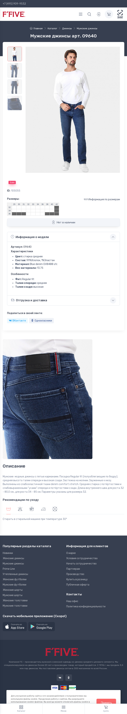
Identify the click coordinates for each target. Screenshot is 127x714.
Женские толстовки (15, 600)
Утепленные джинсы (15, 574)
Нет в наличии (63, 222)
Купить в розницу (77, 579)
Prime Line (9, 568)
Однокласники (41, 320)
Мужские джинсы (13, 563)
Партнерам (73, 568)
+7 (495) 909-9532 (14, 3)
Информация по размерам (102, 199)
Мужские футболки (14, 584)
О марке (71, 553)
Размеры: (13, 198)
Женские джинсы (13, 558)
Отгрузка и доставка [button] (29, 300)
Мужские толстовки (15, 605)
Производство (75, 574)
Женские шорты (13, 590)
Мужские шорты (12, 595)
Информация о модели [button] (30, 237)
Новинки (8, 553)
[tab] (20, 509)
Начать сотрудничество (81, 563)
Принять (106, 702)
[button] (15, 626)
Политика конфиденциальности (85, 606)
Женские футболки (14, 579)
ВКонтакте (17, 320)
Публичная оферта (77, 584)
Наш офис (72, 601)
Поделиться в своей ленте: (25, 313)
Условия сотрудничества (81, 558)
